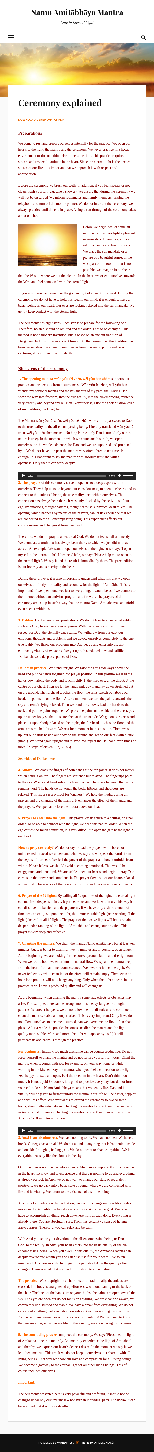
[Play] (23, 476)
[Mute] (119, 476)
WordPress (65, 1442)
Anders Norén (105, 1442)
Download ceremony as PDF (41, 119)
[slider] (71, 476)
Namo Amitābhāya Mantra (77, 12)
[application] (77, 476)
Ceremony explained (60, 102)
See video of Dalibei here (36, 759)
